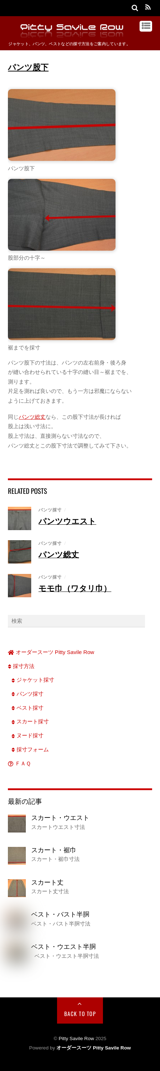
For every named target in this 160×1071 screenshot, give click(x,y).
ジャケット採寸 (32, 680)
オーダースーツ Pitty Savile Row (51, 652)
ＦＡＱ (19, 763)
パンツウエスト (67, 520)
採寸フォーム (30, 749)
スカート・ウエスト (60, 817)
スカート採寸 (30, 721)
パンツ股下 (28, 66)
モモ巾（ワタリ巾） (74, 588)
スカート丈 (47, 882)
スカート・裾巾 (53, 849)
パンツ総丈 (32, 417)
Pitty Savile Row (76, 1038)
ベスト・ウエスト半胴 (63, 946)
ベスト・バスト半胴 (60, 914)
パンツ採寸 (50, 510)
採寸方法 (21, 666)
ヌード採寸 (27, 735)
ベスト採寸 (27, 708)
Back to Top (80, 1013)
